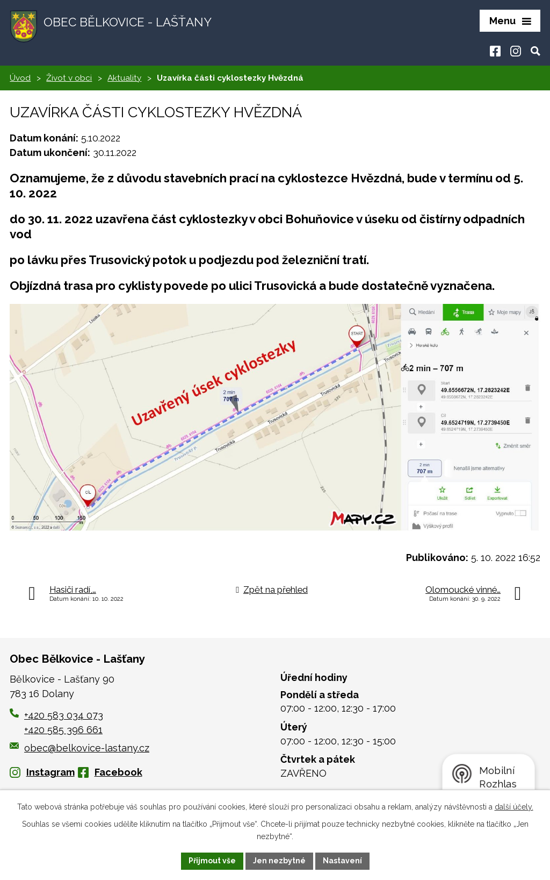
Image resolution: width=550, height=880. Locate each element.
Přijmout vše (212, 860)
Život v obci (69, 78)
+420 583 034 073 (63, 715)
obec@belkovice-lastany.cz (79, 748)
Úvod (20, 78)
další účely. (514, 807)
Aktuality (124, 78)
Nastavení (342, 860)
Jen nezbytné (279, 860)
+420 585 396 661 (63, 729)
